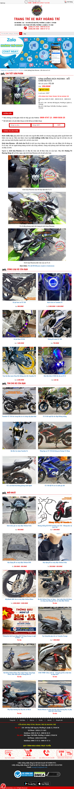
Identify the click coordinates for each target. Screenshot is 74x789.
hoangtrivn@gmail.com (39, 767)
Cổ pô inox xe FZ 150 (19, 302)
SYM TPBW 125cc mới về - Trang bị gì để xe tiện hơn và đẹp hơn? (54, 673)
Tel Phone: (31, 730)
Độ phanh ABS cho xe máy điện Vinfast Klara (19, 599)
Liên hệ (49, 720)
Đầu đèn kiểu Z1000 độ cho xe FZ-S (55, 376)
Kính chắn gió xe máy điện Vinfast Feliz (19, 526)
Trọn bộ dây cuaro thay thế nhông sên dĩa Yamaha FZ (19, 376)
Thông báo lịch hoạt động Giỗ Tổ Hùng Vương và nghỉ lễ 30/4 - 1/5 (19, 636)
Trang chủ (3, 70)
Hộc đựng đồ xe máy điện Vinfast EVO (19, 562)
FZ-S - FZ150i (18, 70)
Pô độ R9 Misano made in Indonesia (41, 266)
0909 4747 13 (45, 118)
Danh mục (2, 3)
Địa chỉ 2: (20, 735)
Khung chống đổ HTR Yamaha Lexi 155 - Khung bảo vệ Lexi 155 (55, 526)
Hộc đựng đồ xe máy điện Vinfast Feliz (55, 562)
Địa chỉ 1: (18, 727)
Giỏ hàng (70, 2)
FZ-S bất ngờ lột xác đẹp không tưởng (55, 416)
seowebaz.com (11, 788)
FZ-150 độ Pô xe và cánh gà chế (55, 485)
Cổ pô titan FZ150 (19, 339)
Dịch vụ (32, 720)
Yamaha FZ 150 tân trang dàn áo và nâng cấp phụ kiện (19, 416)
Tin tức (41, 720)
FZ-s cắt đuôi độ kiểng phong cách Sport (19, 485)
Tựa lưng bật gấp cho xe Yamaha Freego (54, 636)
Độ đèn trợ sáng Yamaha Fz (19, 451)
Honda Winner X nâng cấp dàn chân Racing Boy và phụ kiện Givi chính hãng (55, 710)
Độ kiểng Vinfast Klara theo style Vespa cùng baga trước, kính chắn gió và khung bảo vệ (19, 673)
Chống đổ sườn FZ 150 (55, 339)
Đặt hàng (45, 89)
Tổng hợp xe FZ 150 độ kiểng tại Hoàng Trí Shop (55, 451)
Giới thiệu (22, 720)
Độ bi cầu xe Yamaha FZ (54, 302)
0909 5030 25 (59, 118)
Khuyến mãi (59, 720)
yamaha (10, 70)
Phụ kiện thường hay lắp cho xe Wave (19, 709)
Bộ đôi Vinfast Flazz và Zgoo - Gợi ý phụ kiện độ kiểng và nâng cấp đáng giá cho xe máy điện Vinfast (55, 600)
